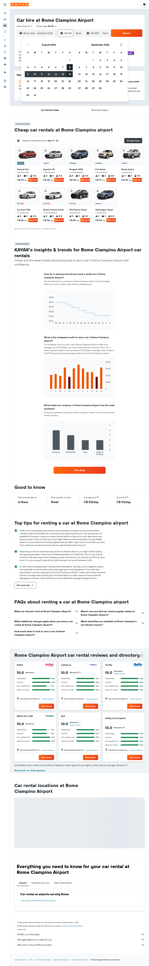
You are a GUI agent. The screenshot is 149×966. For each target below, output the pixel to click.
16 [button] (28, 81)
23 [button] (27, 88)
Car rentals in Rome (80, 960)
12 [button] (49, 74)
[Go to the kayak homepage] (19, 4)
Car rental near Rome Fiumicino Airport (38, 900)
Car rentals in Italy (43, 960)
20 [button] (55, 81)
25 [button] (41, 88)
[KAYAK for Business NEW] (5, 64)
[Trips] (5, 72)
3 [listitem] (78, 175)
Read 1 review (119, 674)
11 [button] (42, 74)
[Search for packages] (5, 32)
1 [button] (69, 60)
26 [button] (48, 88)
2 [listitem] (19, 175)
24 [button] (34, 88)
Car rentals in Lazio (61, 960)
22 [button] (69, 81)
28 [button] (62, 88)
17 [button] (35, 81)
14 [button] (63, 74)
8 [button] (69, 67)
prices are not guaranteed (72, 926)
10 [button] (35, 74)
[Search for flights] (5, 13)
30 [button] (27, 95)
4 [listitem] (45, 175)
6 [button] (55, 67)
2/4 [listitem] (111, 175)
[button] (5, 4)
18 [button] (42, 81)
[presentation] (141, 655)
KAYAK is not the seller (81, 934)
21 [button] (63, 81)
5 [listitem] (71, 175)
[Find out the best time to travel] (5, 58)
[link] (80, 470)
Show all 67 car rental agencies (29, 770)
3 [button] (35, 67)
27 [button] (56, 88)
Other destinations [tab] (63, 883)
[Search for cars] (5, 25)
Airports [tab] (23, 883)
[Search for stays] (5, 19)
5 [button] (48, 67)
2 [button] (28, 67)
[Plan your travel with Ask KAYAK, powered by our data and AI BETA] (5, 40)
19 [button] (49, 81)
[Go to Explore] (5, 46)
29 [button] (69, 88)
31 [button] (35, 95)
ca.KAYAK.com (19, 960)
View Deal (33, 180)
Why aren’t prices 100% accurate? (81, 945)
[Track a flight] (5, 52)
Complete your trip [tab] (40, 883)
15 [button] (70, 74)
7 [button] (62, 67)
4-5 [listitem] (33, 175)
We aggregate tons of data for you (81, 939)
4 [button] (41, 67)
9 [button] (28, 74)
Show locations (48, 699)
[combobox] (25, 26)
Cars (31, 960)
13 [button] (56, 74)
